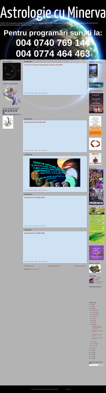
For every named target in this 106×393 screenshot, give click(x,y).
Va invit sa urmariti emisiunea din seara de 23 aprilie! (43, 65)
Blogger (73, 389)
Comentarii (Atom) (35, 269)
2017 (92, 306)
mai (93, 322)
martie (93, 341)
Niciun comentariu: (43, 93)
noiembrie (94, 310)
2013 (92, 352)
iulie (93, 318)
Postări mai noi (29, 266)
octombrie (94, 312)
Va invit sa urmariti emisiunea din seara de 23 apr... (97, 327)
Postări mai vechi (80, 266)
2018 (92, 304)
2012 (92, 354)
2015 (92, 348)
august (93, 316)
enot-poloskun (62, 389)
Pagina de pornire (54, 266)
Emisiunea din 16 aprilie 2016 (35, 122)
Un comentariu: (42, 225)
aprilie (93, 324)
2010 (92, 358)
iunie (93, 320)
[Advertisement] (54, 106)
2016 (92, 308)
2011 (92, 356)
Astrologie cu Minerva (53, 13)
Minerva (99, 277)
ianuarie (94, 345)
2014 (92, 350)
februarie (94, 343)
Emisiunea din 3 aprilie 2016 (34, 233)
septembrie (94, 314)
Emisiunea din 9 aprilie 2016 (34, 197)
